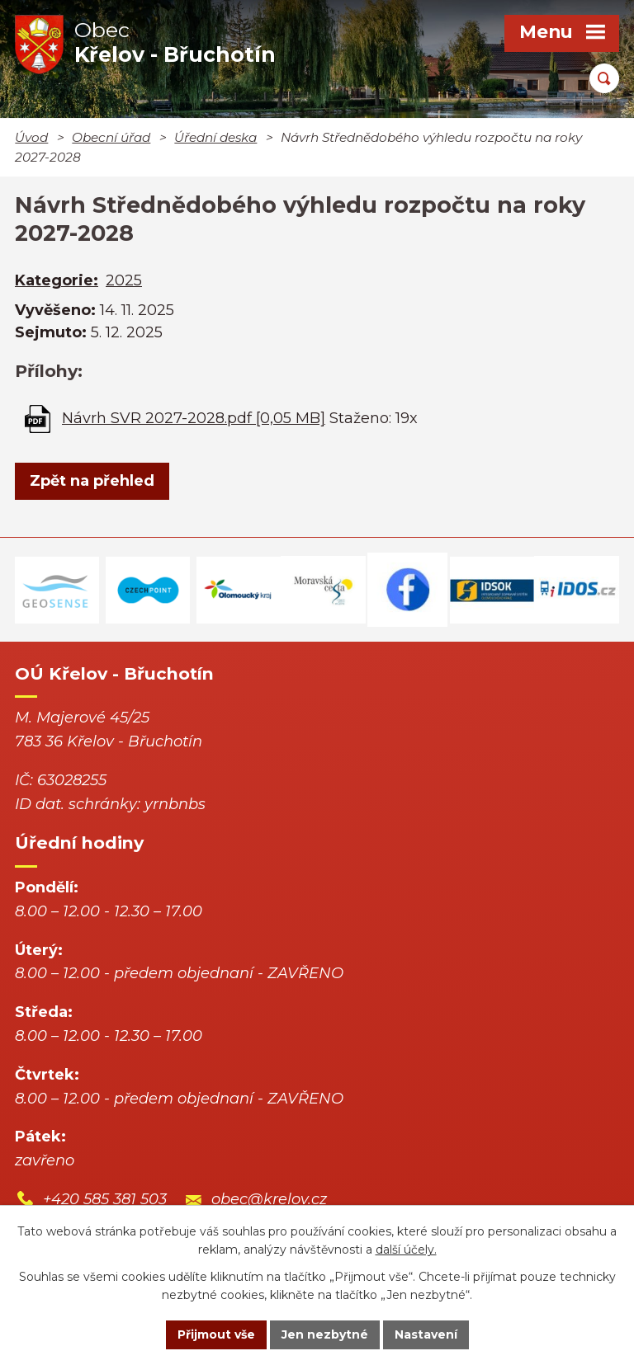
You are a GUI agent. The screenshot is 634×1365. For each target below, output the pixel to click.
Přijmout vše (216, 1334)
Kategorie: (56, 280)
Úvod (31, 137)
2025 (124, 280)
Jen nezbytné (325, 1334)
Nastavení (426, 1334)
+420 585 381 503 (105, 1199)
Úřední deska (215, 137)
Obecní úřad (111, 137)
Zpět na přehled (92, 481)
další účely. (406, 1250)
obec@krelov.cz (269, 1199)
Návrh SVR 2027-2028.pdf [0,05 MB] (193, 418)
